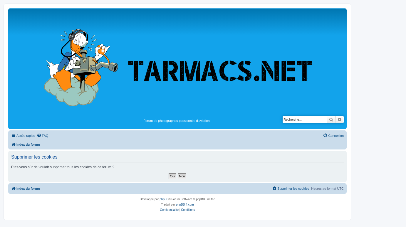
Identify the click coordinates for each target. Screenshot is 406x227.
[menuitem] (42, 135)
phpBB (164, 199)
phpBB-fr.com (185, 204)
